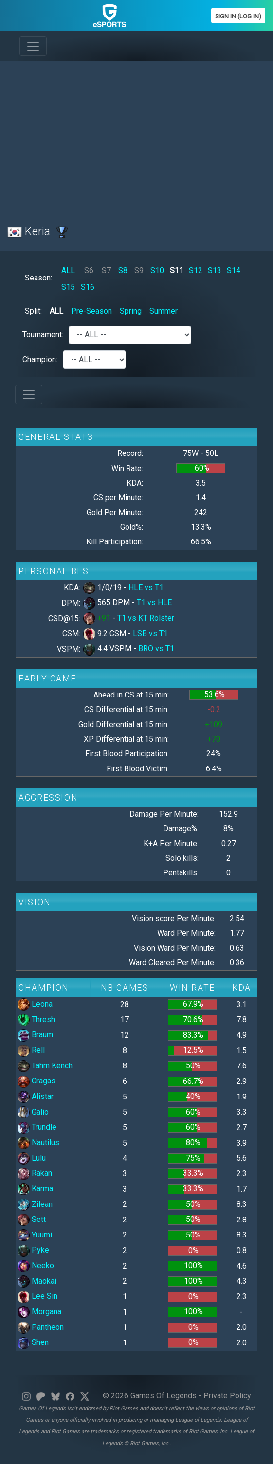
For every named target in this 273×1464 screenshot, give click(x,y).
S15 (68, 287)
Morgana (39, 1311)
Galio (33, 1111)
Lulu (32, 1158)
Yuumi (35, 1234)
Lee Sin (37, 1296)
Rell (31, 1050)
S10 (157, 270)
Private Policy (227, 1395)
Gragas (36, 1080)
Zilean (35, 1204)
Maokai (37, 1281)
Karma (35, 1188)
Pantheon (41, 1327)
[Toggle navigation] (33, 46)
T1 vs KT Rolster (145, 618)
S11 (176, 270)
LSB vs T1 (150, 633)
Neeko (36, 1265)
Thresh (36, 1019)
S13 (214, 270)
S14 (233, 270)
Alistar (36, 1096)
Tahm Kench (45, 1065)
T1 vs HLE (154, 602)
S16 (87, 287)
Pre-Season (91, 310)
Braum (35, 1034)
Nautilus (38, 1142)
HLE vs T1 (146, 587)
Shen (33, 1342)
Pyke (33, 1250)
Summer (163, 310)
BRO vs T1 (156, 648)
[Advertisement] (136, 137)
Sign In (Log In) (238, 16)
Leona (35, 1004)
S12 (195, 270)
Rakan (35, 1173)
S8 (122, 270)
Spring (131, 310)
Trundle (37, 1127)
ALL (68, 270)
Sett (32, 1219)
